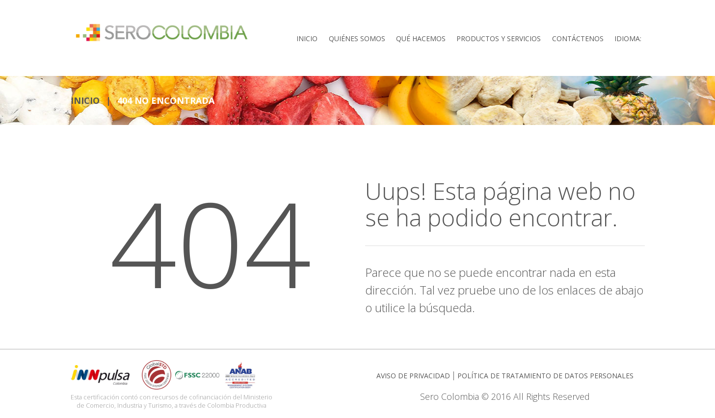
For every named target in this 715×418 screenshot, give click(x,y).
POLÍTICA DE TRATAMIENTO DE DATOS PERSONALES (545, 373)
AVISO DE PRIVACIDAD (413, 373)
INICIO (85, 98)
